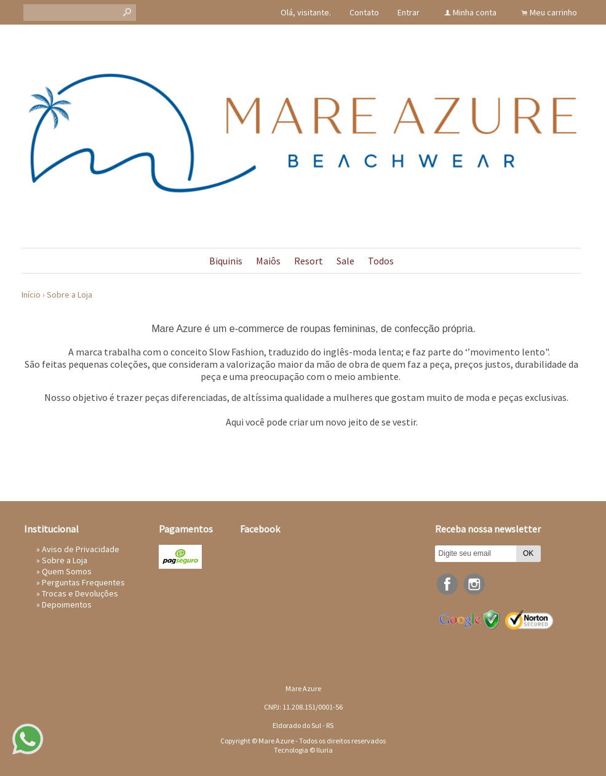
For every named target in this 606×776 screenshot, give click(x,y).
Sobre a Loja (69, 294)
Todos (381, 261)
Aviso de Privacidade (80, 549)
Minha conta (474, 12)
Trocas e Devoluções (80, 593)
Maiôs (268, 261)
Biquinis (225, 261)
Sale (345, 261)
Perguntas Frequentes (83, 582)
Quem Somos (67, 571)
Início (31, 294)
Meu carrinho (553, 12)
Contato (364, 12)
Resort (308, 261)
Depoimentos (67, 604)
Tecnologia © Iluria (303, 749)
